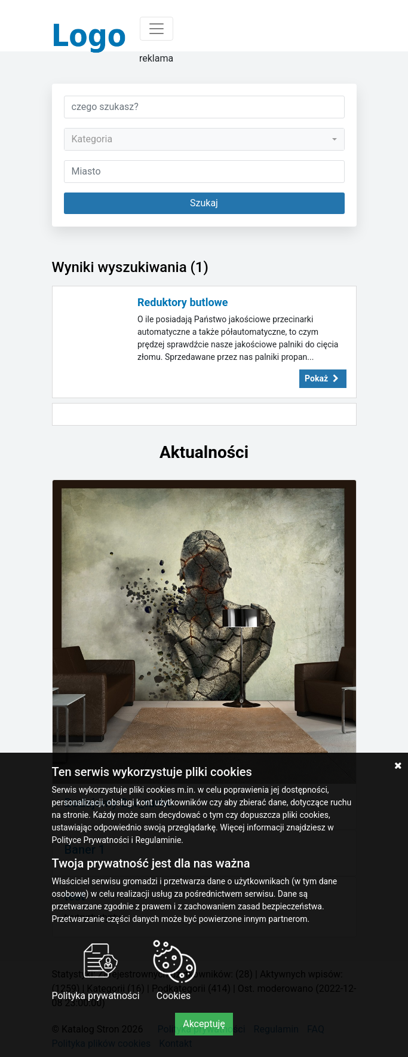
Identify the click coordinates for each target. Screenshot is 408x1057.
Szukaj (204, 203)
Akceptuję (204, 1023)
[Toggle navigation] (156, 29)
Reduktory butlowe (182, 302)
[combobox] (204, 139)
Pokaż (322, 378)
